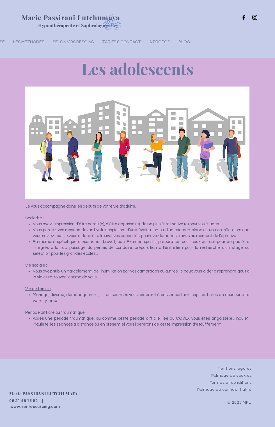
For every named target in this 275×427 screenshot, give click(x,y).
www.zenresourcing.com (35, 407)
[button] (73, 42)
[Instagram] (254, 17)
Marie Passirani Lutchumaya (71, 17)
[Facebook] (243, 17)
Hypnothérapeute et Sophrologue (73, 25)
